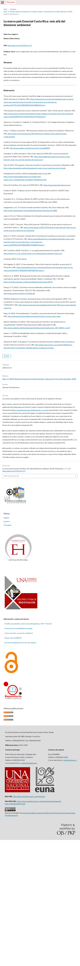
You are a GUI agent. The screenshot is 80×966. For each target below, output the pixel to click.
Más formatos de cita (11, 476)
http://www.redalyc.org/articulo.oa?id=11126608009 (30, 148)
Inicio (5, 9)
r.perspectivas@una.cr (28, 763)
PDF (7, 356)
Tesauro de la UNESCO (13, 638)
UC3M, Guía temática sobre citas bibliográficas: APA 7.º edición (28, 624)
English (6, 518)
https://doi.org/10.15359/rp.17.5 (20, 45)
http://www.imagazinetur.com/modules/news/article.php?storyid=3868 (30, 210)
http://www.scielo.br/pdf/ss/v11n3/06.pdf (19, 293)
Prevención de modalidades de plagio (18, 628)
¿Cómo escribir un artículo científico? (19, 633)
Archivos (13, 9)
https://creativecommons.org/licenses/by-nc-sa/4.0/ (30, 410)
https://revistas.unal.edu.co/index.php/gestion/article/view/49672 (28, 282)
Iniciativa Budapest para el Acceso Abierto (20, 643)
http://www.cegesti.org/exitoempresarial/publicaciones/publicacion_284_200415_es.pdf (37, 328)
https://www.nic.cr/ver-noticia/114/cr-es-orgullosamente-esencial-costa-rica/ (33, 253)
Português (7, 525)
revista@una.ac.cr (70, 760)
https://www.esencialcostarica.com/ (57, 185)
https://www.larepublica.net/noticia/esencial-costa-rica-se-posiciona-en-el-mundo (34, 168)
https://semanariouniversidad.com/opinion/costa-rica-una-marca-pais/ (34, 316)
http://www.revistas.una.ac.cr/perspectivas (29, 796)
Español (7, 521)
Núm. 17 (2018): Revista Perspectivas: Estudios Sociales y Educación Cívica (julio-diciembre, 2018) (38, 12)
